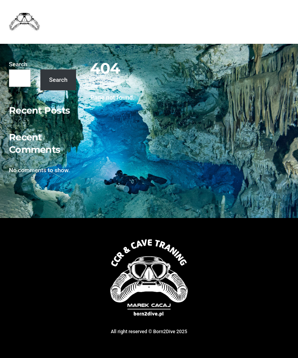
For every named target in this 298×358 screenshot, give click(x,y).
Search (18, 64)
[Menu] (278, 10)
